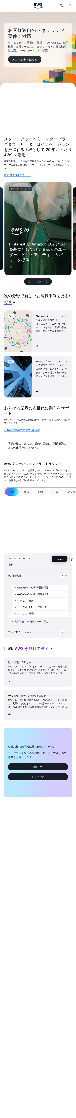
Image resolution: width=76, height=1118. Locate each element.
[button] (24, 59)
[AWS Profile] (70, 6)
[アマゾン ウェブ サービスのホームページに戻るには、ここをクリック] (38, 5)
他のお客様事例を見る (17, 175)
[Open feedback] (72, 559)
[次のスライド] (48, 281)
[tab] (12, 491)
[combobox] (9, 302)
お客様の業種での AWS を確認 (22, 430)
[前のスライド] (28, 281)
